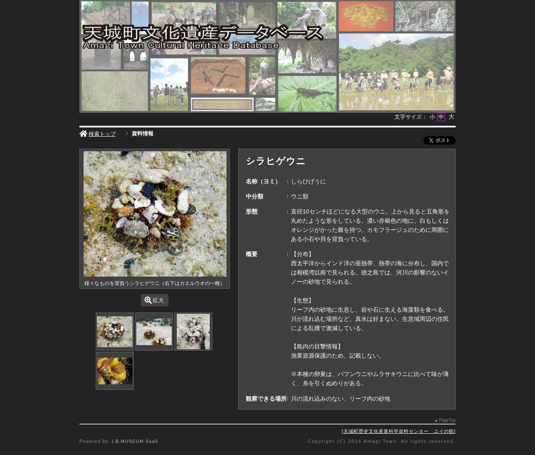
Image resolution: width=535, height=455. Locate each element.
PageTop (447, 420)
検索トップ (97, 134)
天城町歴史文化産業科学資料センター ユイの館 (399, 431)
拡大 (154, 300)
